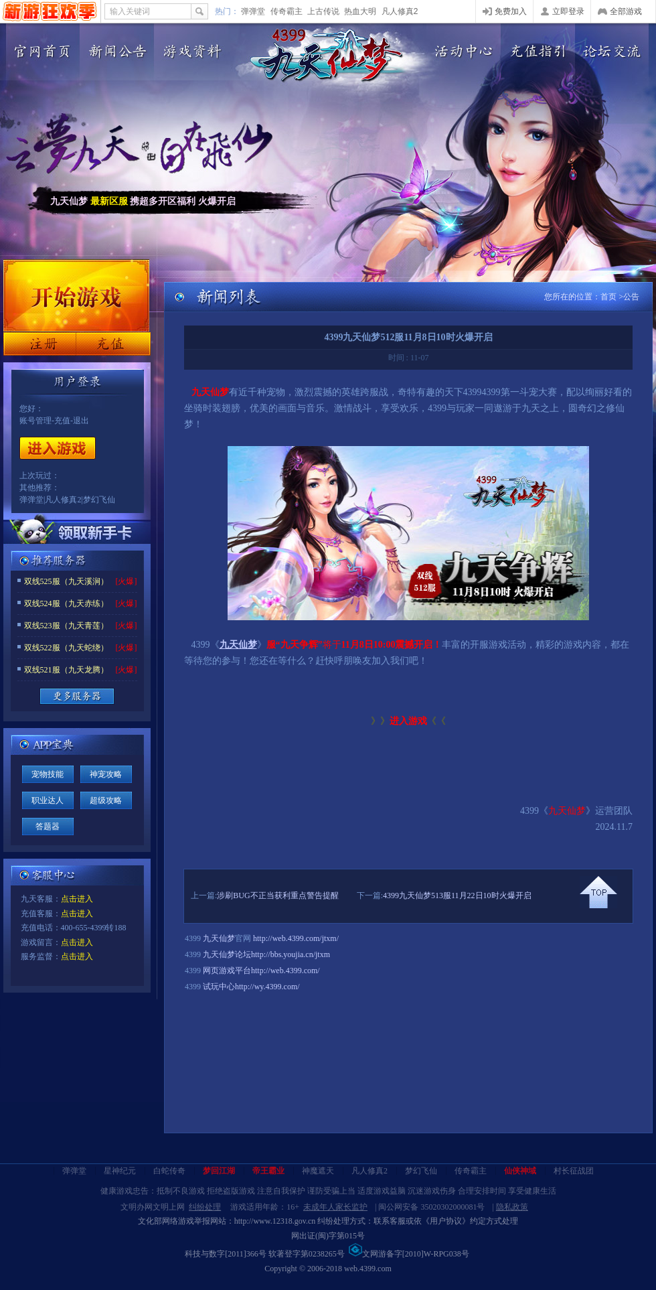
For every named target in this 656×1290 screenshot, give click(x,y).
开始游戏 (57, 448)
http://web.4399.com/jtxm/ (296, 938)
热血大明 (360, 11)
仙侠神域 (520, 1170)
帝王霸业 (268, 1170)
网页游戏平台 (227, 970)
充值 (112, 344)
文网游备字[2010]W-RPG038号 (409, 1254)
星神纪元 (120, 1170)
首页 (608, 296)
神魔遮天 (318, 1170)
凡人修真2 (400, 11)
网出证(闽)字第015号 (328, 1235)
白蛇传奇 (169, 1170)
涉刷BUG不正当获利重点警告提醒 (277, 895)
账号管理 (35, 420)
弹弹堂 (253, 11)
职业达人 (47, 800)
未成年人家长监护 (335, 1207)
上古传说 (323, 11)
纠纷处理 (205, 1207)
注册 (39, 344)
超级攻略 (106, 800)
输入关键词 (130, 11)
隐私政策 (512, 1207)
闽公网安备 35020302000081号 (431, 1207)
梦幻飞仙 (99, 499)
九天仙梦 (219, 938)
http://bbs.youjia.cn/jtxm (290, 954)
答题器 (47, 826)
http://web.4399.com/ (285, 970)
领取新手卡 (77, 532)
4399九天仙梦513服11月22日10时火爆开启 (457, 895)
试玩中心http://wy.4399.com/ (251, 986)
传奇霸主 (286, 11)
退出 (81, 420)
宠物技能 (47, 774)
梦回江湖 (219, 1170)
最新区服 (109, 201)
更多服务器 (76, 696)
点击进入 (77, 899)
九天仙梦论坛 (227, 954)
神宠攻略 (106, 774)
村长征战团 (574, 1170)
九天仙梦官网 (326, 55)
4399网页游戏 (50, 11)
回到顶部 (598, 892)
